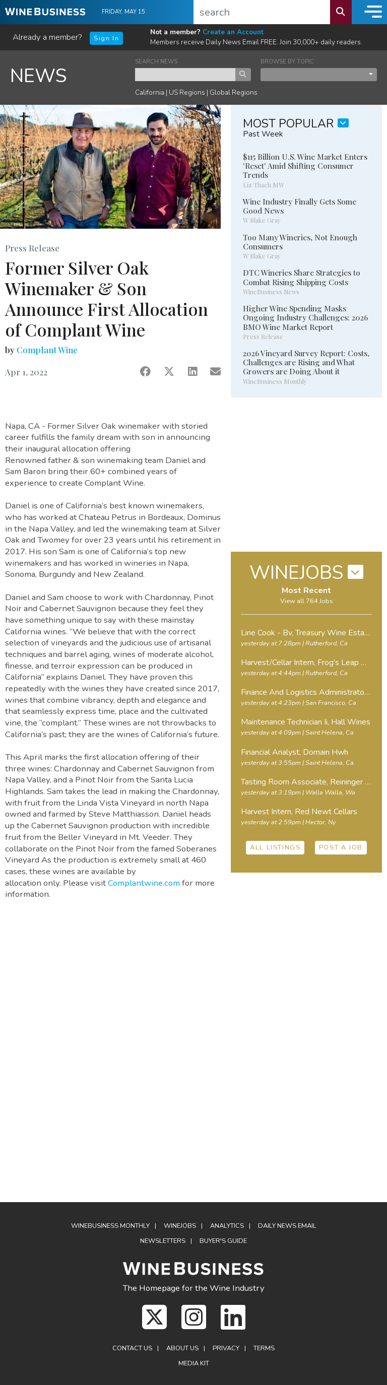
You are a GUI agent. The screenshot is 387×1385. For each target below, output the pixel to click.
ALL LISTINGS (275, 847)
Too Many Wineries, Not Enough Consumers (300, 241)
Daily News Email (287, 1225)
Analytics (227, 1225)
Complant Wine (47, 349)
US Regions (187, 92)
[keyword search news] (185, 74)
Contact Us (132, 1348)
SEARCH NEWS (156, 61)
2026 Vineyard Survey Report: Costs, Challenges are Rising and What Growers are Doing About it (306, 362)
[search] (262, 12)
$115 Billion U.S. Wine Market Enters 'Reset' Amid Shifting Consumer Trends (305, 166)
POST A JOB (341, 847)
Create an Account (233, 32)
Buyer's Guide (223, 1240)
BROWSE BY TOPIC (287, 61)
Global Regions (233, 92)
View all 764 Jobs (306, 601)
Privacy (226, 1348)
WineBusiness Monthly (110, 1225)
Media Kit (193, 1363)
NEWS (38, 76)
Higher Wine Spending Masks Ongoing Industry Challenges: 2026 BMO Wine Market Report (305, 317)
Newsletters (162, 1240)
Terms (264, 1348)
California (149, 92)
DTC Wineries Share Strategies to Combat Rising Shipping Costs (301, 277)
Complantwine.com (144, 883)
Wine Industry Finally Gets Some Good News (299, 206)
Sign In (106, 38)
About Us (182, 1348)
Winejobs (180, 1225)
